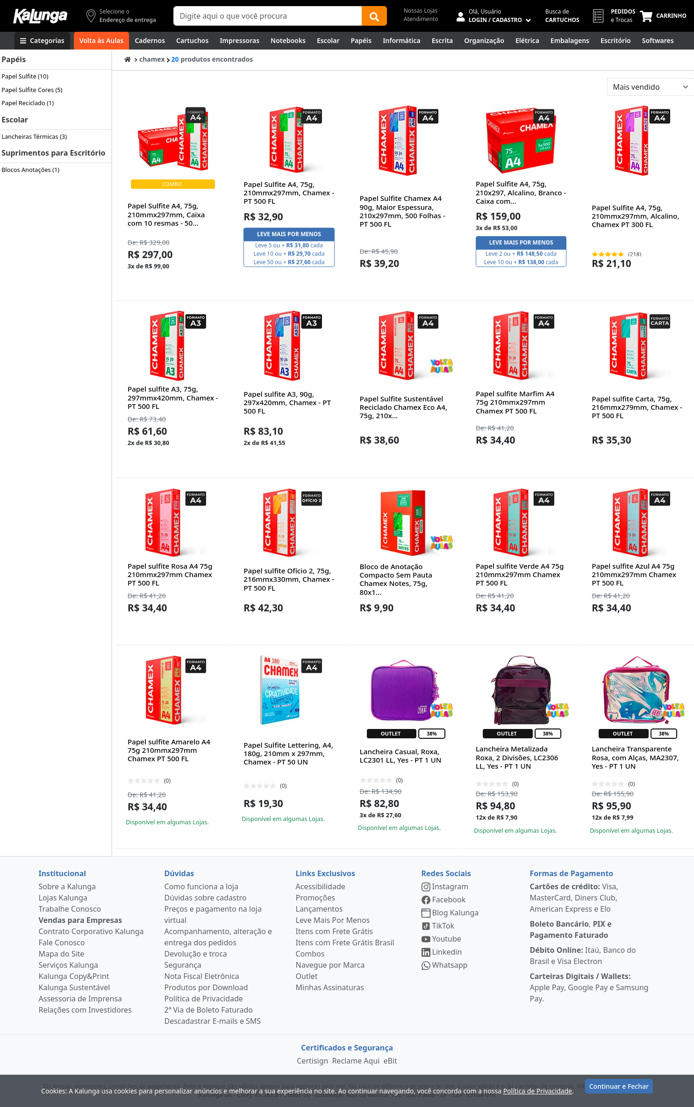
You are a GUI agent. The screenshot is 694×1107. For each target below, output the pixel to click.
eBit (390, 1061)
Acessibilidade (320, 886)
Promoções (315, 898)
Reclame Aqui (355, 1061)
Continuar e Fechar (619, 1089)
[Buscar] (374, 16)
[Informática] (401, 41)
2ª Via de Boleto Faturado (209, 1010)
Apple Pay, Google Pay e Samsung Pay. (589, 987)
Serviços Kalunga (68, 965)
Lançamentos (319, 909)
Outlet (307, 976)
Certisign (312, 1061)
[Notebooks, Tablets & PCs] (288, 41)
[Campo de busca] (267, 16)
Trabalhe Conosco (70, 909)
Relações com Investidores (85, 1010)
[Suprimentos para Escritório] (616, 41)
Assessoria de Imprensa (80, 998)
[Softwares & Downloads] (658, 41)
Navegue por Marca (330, 965)
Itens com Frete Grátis (334, 931)
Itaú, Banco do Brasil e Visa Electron (583, 955)
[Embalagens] (570, 41)
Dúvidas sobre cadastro (206, 898)
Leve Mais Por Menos (333, 920)
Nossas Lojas (421, 10)
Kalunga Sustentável (74, 987)
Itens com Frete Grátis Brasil (345, 942)
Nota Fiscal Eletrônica (202, 976)
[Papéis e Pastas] (361, 41)
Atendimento (421, 19)
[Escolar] (328, 41)
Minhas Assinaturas (330, 987)
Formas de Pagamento (572, 873)
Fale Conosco (62, 942)
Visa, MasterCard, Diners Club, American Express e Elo (574, 897)
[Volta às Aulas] (101, 41)
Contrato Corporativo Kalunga (91, 931)
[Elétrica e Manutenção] (527, 41)
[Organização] (484, 41)
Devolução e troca (196, 954)
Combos (310, 954)
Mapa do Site (62, 954)
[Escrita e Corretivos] (442, 41)
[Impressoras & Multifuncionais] (239, 41)
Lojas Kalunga (63, 898)
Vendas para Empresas (80, 920)
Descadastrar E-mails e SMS (213, 1021)
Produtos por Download (206, 987)
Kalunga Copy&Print (74, 976)
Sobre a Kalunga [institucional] (67, 886)
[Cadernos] (150, 41)
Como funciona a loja (201, 886)
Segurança (183, 965)
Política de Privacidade (204, 998)
